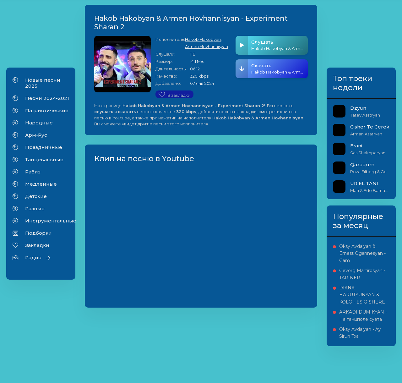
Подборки (38, 233)
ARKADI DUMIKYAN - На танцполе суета (363, 315)
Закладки (37, 245)
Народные (39, 123)
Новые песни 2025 (42, 83)
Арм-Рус (36, 135)
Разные (35, 208)
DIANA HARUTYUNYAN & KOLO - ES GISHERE (362, 295)
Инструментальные (47, 221)
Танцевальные (44, 159)
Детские (36, 196)
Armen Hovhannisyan (206, 46)
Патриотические (46, 110)
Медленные (41, 184)
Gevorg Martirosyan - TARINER (362, 274)
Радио (33, 257)
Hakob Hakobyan (203, 39)
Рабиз (33, 172)
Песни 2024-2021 (47, 98)
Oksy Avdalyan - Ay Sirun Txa (360, 332)
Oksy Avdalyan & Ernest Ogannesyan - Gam (362, 253)
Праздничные (43, 147)
